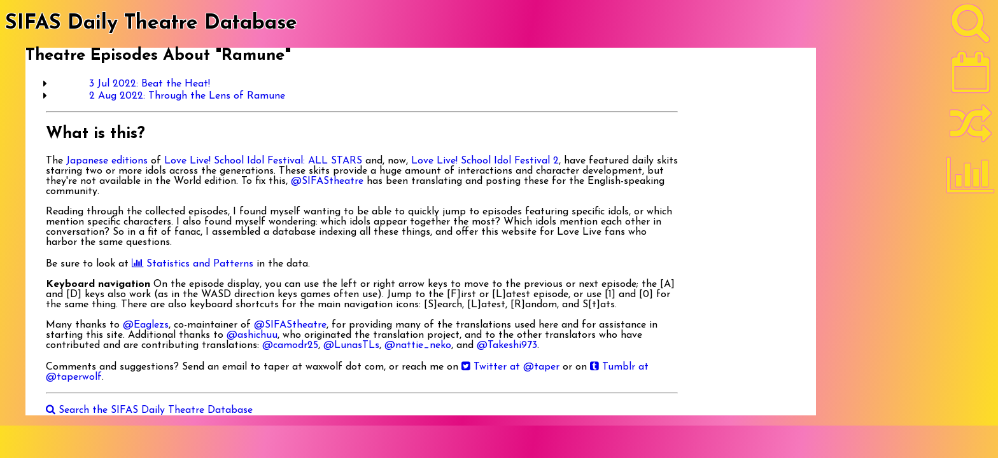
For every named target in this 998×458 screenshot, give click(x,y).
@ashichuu (252, 335)
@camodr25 (290, 345)
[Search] (971, 26)
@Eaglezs (146, 325)
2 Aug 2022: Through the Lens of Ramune (187, 96)
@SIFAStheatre (327, 181)
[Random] (971, 129)
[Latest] (971, 76)
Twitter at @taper (510, 367)
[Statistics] (971, 179)
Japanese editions (107, 161)
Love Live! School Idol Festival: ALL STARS (263, 161)
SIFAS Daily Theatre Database (151, 23)
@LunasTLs (351, 345)
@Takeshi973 (507, 345)
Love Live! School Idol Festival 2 (485, 161)
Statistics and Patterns (192, 264)
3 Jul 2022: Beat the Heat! (149, 84)
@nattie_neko (417, 345)
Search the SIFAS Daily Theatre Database (149, 410)
